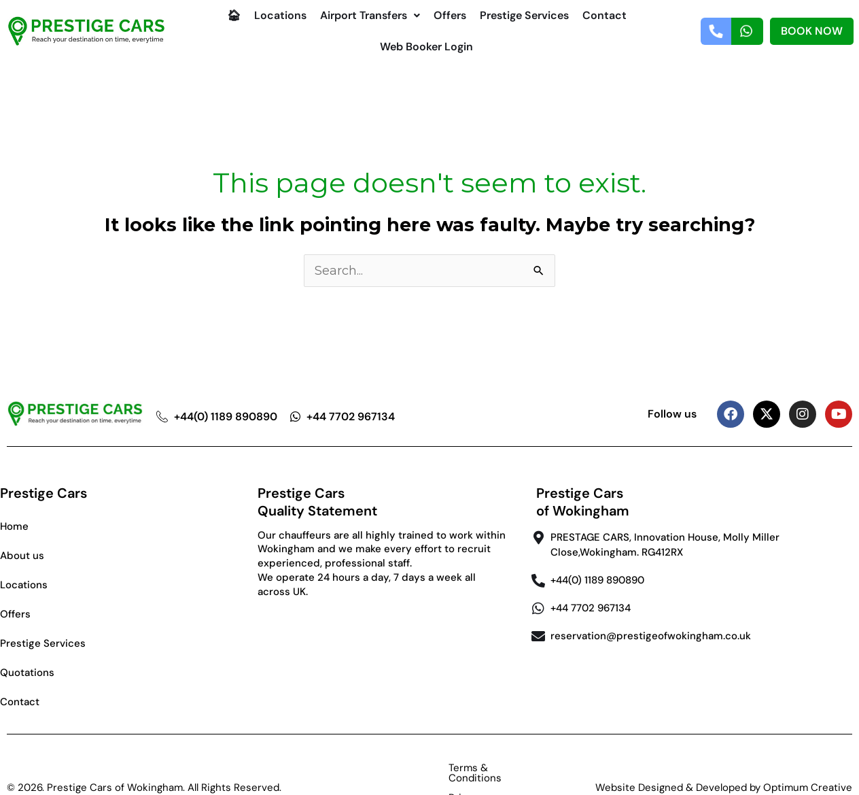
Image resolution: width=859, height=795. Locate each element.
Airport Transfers (370, 15)
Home (14, 526)
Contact (604, 15)
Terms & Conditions (394, 768)
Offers (450, 15)
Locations (280, 15)
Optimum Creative (807, 768)
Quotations (27, 672)
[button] (370, 15)
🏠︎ (234, 15)
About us (22, 555)
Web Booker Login (426, 46)
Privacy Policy (496, 768)
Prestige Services (524, 15)
